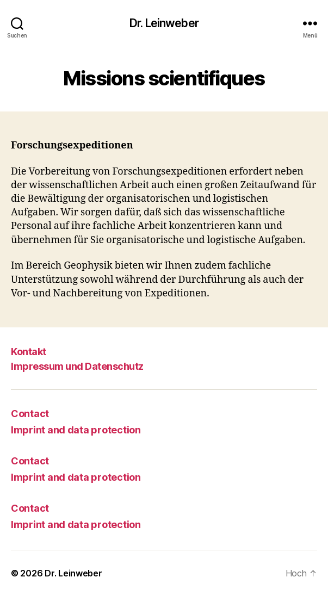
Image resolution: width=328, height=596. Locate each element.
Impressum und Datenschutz (77, 366)
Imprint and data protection (76, 430)
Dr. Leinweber (164, 23)
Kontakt (28, 351)
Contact (30, 413)
